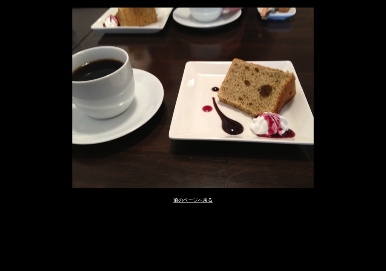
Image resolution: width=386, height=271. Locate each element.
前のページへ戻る (193, 200)
